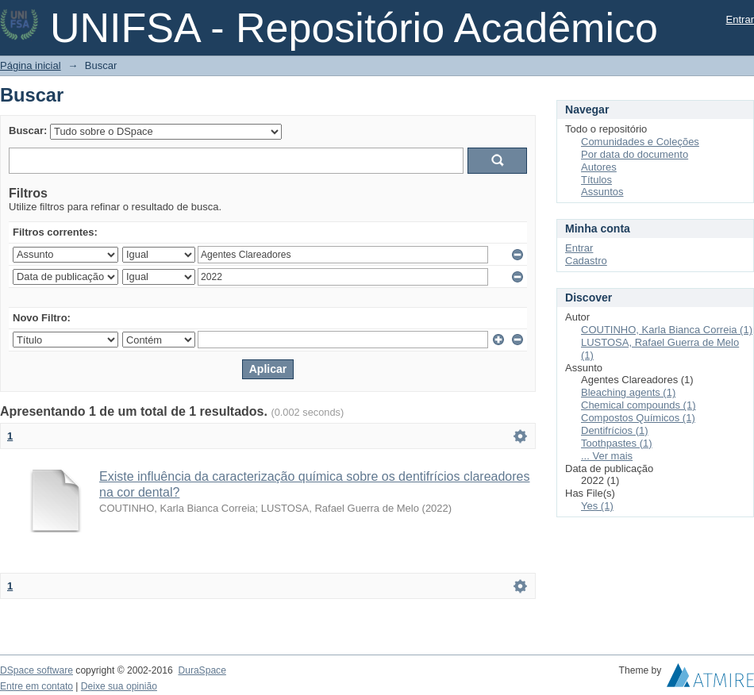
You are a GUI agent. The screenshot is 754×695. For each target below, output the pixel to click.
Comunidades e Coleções (640, 142)
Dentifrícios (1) (614, 430)
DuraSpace (201, 670)
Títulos (596, 180)
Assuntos (602, 192)
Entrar (740, 19)
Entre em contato (36, 686)
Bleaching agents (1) (628, 392)
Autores (599, 167)
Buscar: (28, 130)
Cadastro (586, 261)
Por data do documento (634, 154)
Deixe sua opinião (119, 686)
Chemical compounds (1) (638, 405)
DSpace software (36, 670)
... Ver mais (607, 456)
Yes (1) (597, 506)
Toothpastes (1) (616, 443)
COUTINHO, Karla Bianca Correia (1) (666, 330)
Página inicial (30, 65)
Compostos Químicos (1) (638, 418)
